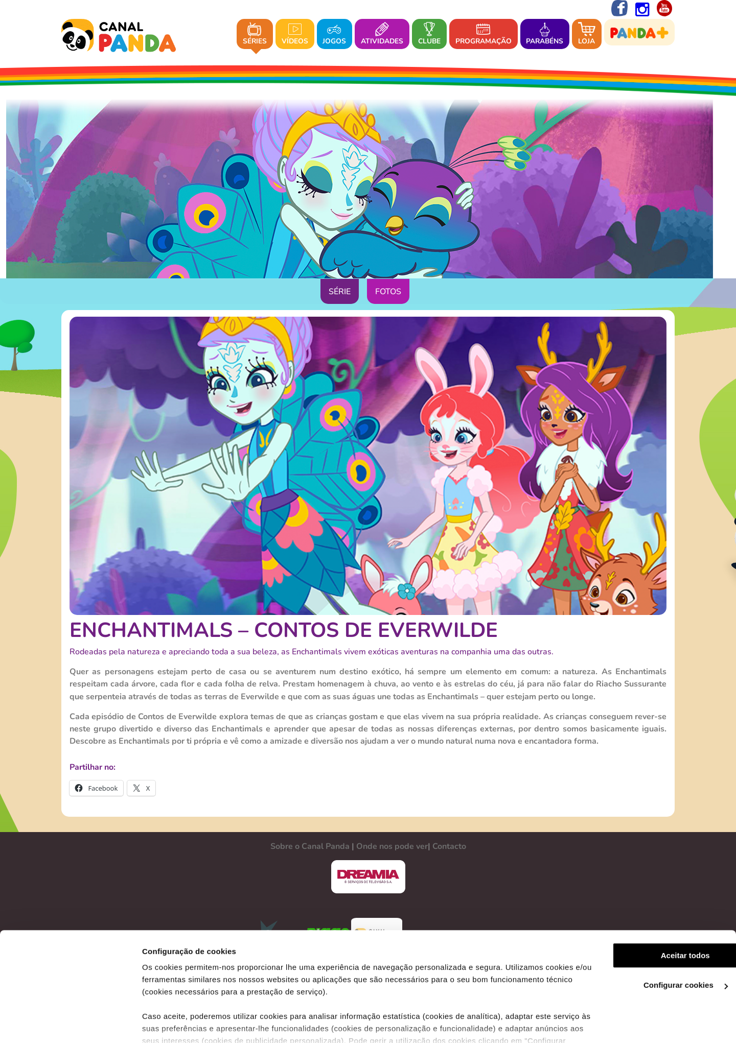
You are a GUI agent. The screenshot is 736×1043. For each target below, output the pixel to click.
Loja (586, 34)
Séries (255, 34)
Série (340, 292)
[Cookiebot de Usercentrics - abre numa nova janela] (66, 1023)
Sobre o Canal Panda (310, 846)
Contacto (449, 846)
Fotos (388, 292)
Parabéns (544, 34)
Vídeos (295, 34)
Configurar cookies (651, 928)
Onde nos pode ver (392, 846)
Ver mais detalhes (166, 1022)
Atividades (382, 34)
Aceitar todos (650, 898)
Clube (429, 34)
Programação (483, 34)
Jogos (334, 34)
